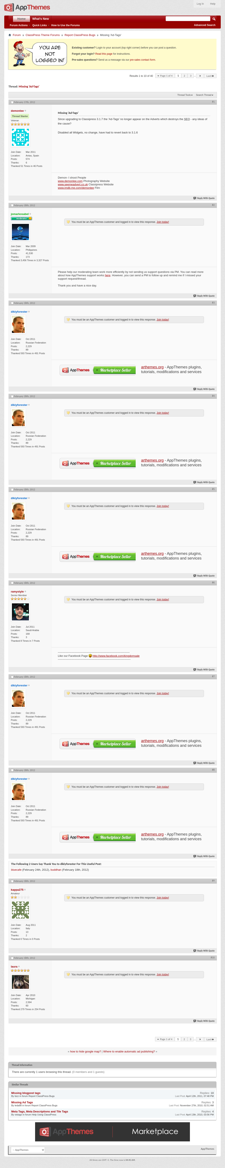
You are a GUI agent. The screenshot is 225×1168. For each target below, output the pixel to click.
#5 (213, 489)
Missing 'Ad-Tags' (29, 86)
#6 (213, 582)
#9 (213, 880)
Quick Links (39, 25)
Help (212, 3)
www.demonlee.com (70, 181)
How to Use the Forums (65, 25)
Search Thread (203, 95)
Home (21, 18)
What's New (40, 18)
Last (210, 75)
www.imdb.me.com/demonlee (76, 187)
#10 (213, 957)
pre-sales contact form (142, 59)
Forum (17, 35)
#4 (213, 395)
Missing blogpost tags (25, 1093)
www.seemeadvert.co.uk (73, 184)
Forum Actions (19, 25)
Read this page (103, 53)
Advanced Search (204, 25)
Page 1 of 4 (166, 75)
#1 (213, 101)
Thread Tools (184, 95)
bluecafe (16, 869)
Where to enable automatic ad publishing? (129, 1051)
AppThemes (207, 1148)
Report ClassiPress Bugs (80, 35)
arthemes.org (152, 367)
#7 (213, 676)
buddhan (56, 869)
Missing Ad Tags (22, 1102)
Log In (200, 3)
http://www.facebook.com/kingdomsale (116, 655)
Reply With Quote (204, 198)
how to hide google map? (85, 1051)
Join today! (163, 221)
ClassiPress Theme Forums (43, 35)
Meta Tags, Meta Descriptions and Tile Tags (39, 1111)
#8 (213, 769)
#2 (213, 204)
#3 (213, 302)
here (107, 275)
